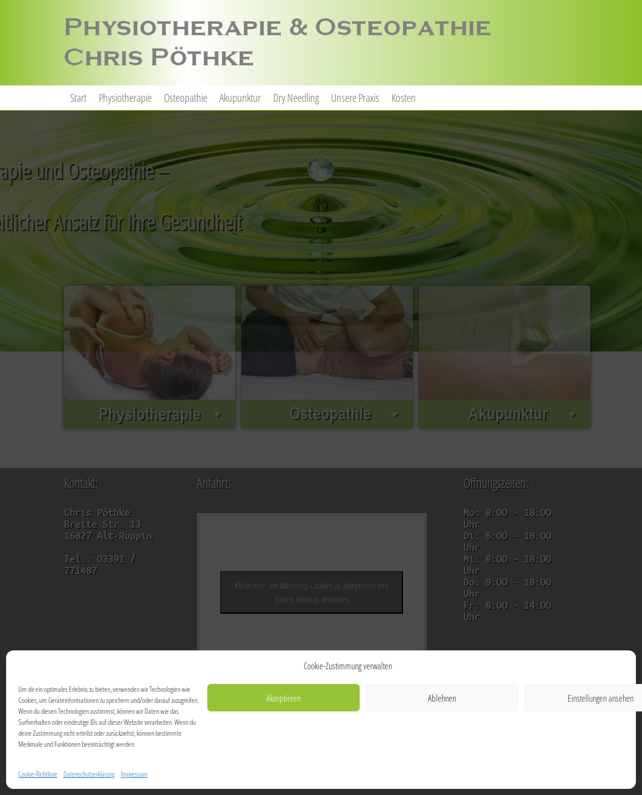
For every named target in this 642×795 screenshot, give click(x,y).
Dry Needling (296, 97)
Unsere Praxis (355, 97)
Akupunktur (240, 97)
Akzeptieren (283, 698)
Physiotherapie (125, 97)
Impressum (134, 774)
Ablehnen (442, 698)
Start (78, 97)
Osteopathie (185, 97)
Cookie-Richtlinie (37, 774)
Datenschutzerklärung (89, 774)
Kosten (403, 97)
